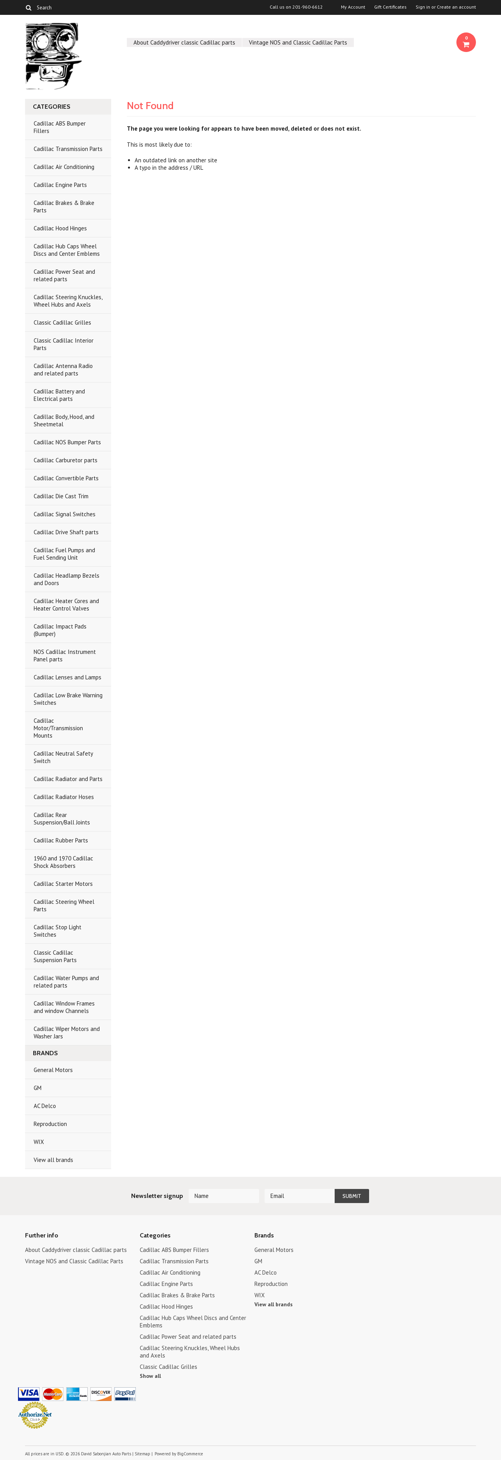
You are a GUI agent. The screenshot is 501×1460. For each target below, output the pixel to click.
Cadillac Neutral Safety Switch (63, 757)
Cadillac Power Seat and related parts (64, 275)
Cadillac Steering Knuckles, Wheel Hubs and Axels (68, 300)
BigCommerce (190, 1453)
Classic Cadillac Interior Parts (64, 344)
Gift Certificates (390, 7)
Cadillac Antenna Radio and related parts (63, 369)
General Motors (53, 1070)
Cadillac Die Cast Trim (61, 496)
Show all (150, 1375)
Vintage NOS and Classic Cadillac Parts (298, 42)
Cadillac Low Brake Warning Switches (68, 698)
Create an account (456, 7)
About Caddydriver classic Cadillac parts (184, 42)
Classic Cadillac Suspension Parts (55, 956)
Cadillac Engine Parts (60, 185)
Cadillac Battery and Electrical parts (59, 395)
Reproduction (50, 1124)
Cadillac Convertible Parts (66, 478)
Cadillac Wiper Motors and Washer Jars (67, 1032)
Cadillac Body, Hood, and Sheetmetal (64, 420)
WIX (39, 1142)
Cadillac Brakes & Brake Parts (64, 206)
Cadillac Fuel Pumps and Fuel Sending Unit (64, 553)
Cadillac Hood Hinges (60, 228)
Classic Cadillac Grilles (62, 322)
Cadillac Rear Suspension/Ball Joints (62, 818)
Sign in (423, 7)
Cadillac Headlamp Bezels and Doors (66, 579)
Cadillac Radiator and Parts (68, 779)
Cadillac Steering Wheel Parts (64, 905)
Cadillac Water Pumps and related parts (66, 981)
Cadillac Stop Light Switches (57, 930)
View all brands (53, 1160)
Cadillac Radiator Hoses (64, 797)
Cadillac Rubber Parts (61, 840)
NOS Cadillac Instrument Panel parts (65, 655)
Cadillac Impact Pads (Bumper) (60, 630)
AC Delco (45, 1106)
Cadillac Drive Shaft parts (66, 532)
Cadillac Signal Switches (65, 514)
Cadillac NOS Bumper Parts (67, 442)
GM (37, 1088)
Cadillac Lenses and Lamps (67, 677)
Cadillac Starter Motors (63, 883)
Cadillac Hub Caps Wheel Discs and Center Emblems (67, 249)
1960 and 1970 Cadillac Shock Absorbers (63, 862)
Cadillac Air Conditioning (64, 167)
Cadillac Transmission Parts (68, 149)
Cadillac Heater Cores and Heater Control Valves (66, 604)
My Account (353, 7)
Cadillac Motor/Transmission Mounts (58, 728)
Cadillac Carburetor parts (65, 460)
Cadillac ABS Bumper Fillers (60, 127)
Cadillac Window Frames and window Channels (64, 1007)
